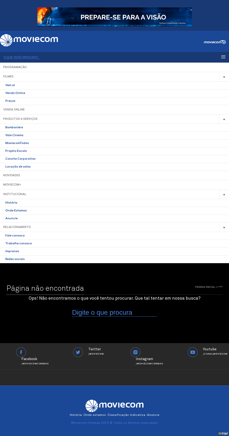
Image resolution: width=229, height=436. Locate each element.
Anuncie (11, 218)
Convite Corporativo (20, 159)
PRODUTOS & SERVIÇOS (20, 119)
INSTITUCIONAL (14, 194)
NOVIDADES (11, 175)
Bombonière (14, 127)
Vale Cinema (14, 135)
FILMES (8, 76)
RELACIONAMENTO (17, 227)
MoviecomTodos (17, 143)
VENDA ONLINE (14, 109)
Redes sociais (15, 259)
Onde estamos (95, 415)
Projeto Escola (16, 151)
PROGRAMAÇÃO (15, 67)
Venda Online (15, 93)
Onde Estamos (16, 210)
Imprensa (12, 251)
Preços (10, 101)
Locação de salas (18, 166)
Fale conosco (15, 235)
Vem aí (10, 85)
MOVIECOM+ (12, 184)
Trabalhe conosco (18, 243)
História (11, 202)
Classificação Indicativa (126, 415)
